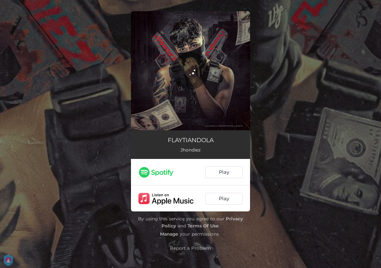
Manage (169, 234)
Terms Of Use (203, 226)
